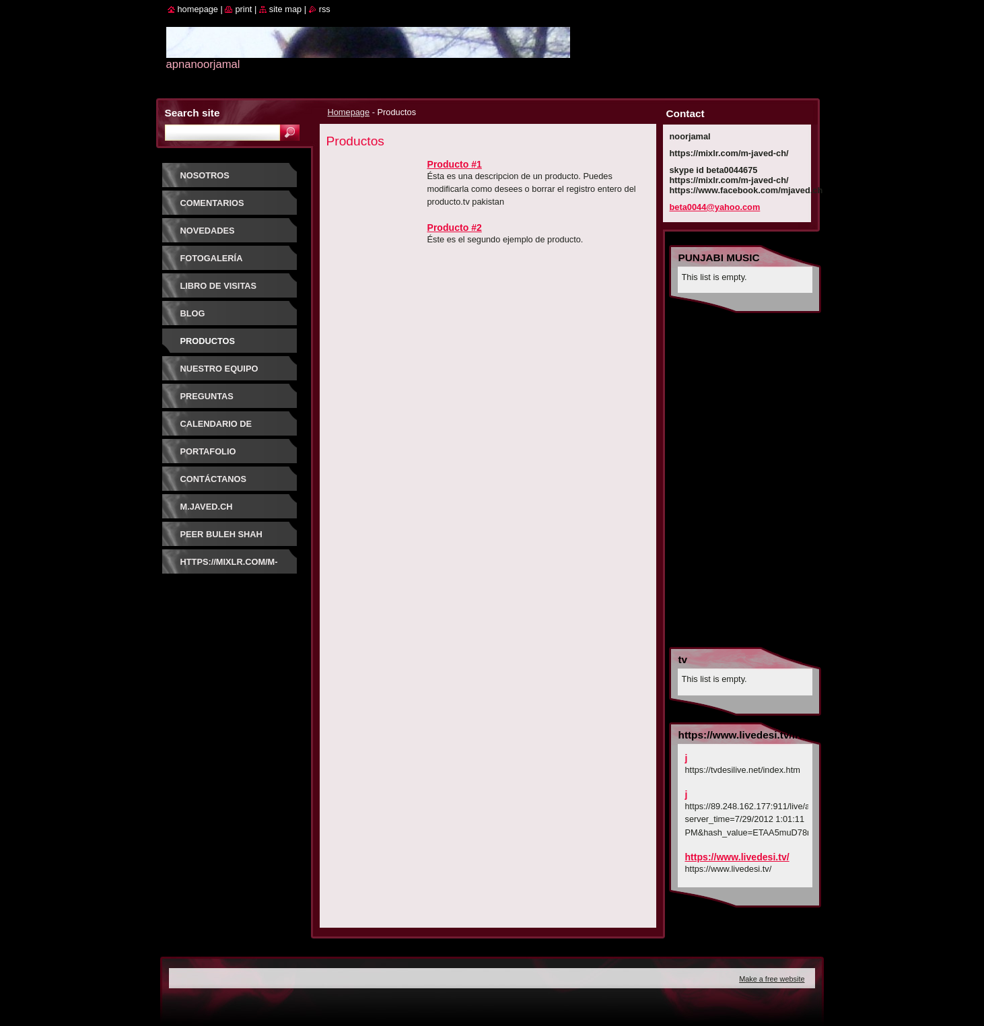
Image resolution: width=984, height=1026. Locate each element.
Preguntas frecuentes (209, 401)
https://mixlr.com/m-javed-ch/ (229, 566)
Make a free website (771, 979)
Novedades (207, 231)
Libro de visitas (218, 286)
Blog (192, 313)
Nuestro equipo (219, 369)
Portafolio (208, 451)
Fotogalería (211, 258)
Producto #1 (454, 164)
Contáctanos (213, 479)
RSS (324, 9)
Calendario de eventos (216, 428)
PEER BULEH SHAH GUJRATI (221, 539)
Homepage (349, 112)
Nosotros (205, 175)
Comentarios (212, 203)
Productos (208, 341)
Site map (285, 9)
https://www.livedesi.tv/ (737, 857)
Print (243, 9)
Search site (192, 112)
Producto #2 (454, 227)
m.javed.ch (206, 507)
